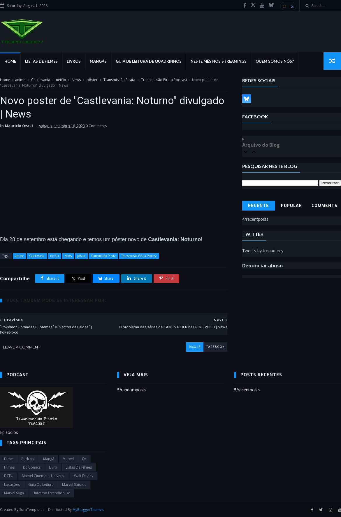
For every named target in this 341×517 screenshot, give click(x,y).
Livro (53, 467)
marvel (68, 458)
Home (10, 61)
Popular (291, 205)
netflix (61, 79)
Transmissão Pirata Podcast (164, 79)
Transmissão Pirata (119, 79)
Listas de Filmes (41, 61)
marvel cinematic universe (44, 475)
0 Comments (96, 125)
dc (84, 458)
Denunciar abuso (262, 265)
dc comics (32, 467)
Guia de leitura (41, 484)
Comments (325, 205)
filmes (9, 467)
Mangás (98, 61)
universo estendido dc (51, 492)
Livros (74, 61)
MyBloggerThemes (88, 509)
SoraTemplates (31, 509)
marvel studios (74, 484)
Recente (258, 205)
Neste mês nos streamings (219, 61)
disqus (195, 346)
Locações (12, 484)
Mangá (48, 458)
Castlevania (40, 79)
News (76, 79)
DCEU (8, 475)
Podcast (28, 458)
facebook (215, 346)
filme (8, 458)
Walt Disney (83, 475)
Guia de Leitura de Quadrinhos (149, 61)
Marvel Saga (14, 492)
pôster (92, 79)
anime (20, 79)
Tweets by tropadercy (262, 250)
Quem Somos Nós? (275, 61)
